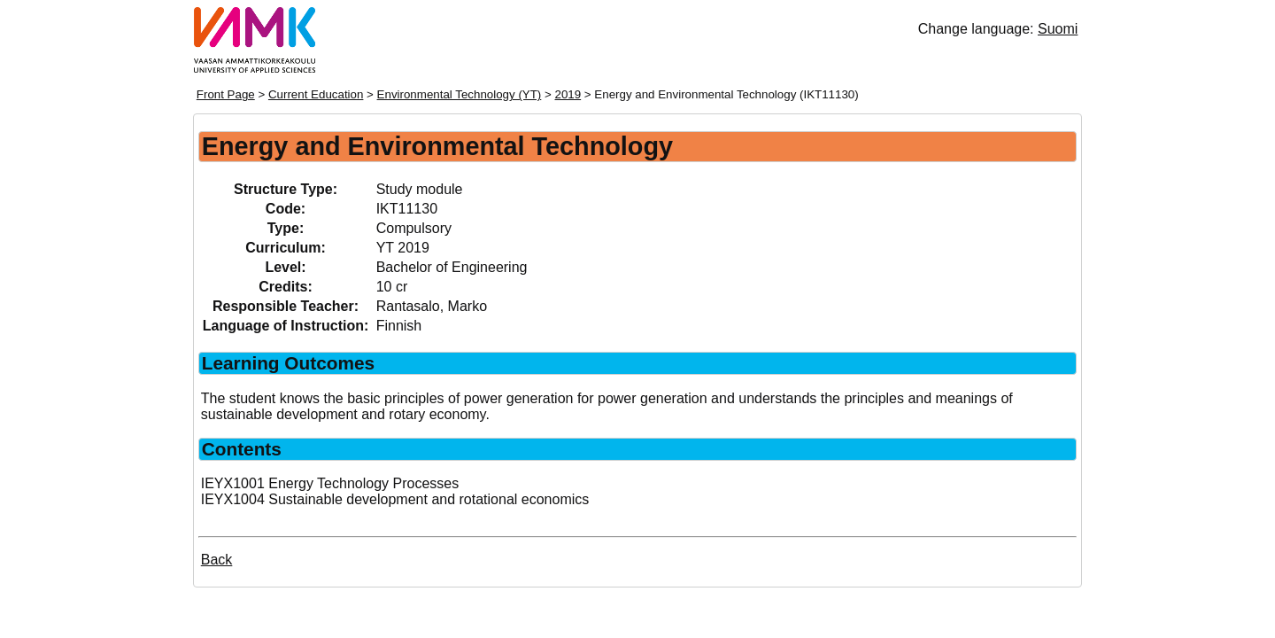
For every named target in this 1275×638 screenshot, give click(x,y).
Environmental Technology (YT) (459, 94)
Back (217, 559)
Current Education (315, 94)
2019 (568, 94)
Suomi (1058, 28)
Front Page (226, 94)
